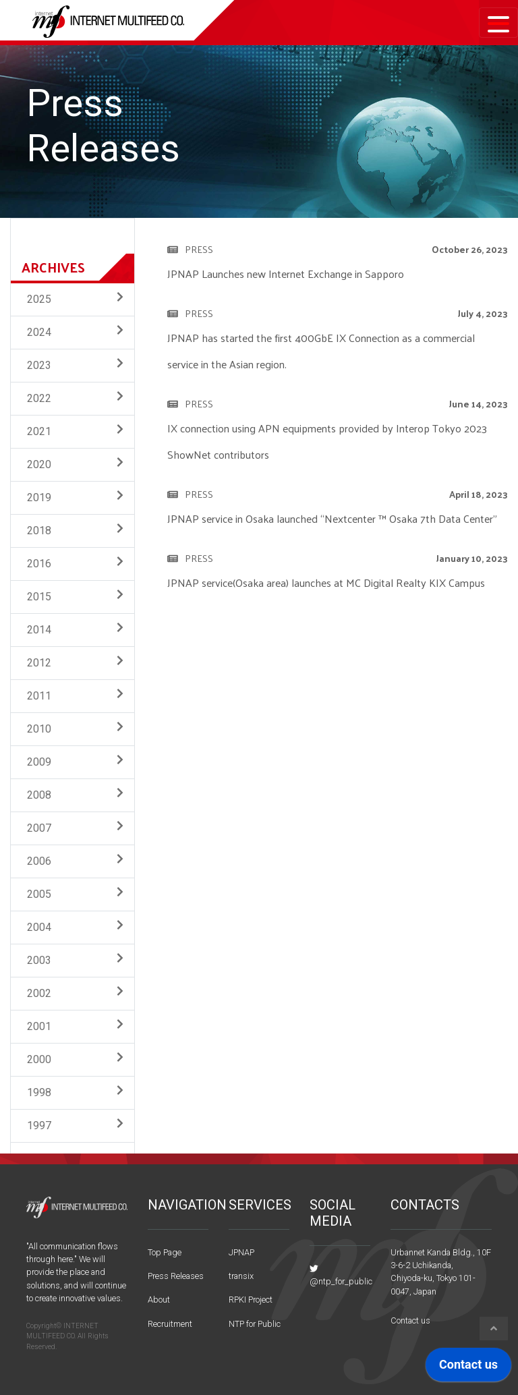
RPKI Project (250, 1299)
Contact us (410, 1320)
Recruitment (170, 1324)
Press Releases (176, 1276)
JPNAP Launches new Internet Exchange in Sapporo (285, 273)
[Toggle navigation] (498, 22)
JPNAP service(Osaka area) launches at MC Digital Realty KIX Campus (326, 582)
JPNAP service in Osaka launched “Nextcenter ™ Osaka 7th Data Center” (332, 518)
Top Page (164, 1252)
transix (241, 1276)
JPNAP (241, 1252)
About (159, 1299)
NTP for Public (255, 1324)
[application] (468, 1368)
